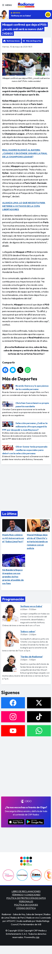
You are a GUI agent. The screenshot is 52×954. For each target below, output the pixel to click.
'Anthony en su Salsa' (21, 15)
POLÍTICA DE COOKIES (26, 904)
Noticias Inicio (13, 41)
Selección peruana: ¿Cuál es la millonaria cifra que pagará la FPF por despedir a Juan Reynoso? (24, 426)
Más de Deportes (33, 41)
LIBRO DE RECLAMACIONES (26, 891)
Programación (13, 599)
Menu (7, 5)
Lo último (9, 514)
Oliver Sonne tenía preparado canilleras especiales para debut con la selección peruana (24, 450)
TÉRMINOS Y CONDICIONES (26, 894)
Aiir (37, 937)
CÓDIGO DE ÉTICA (26, 908)
